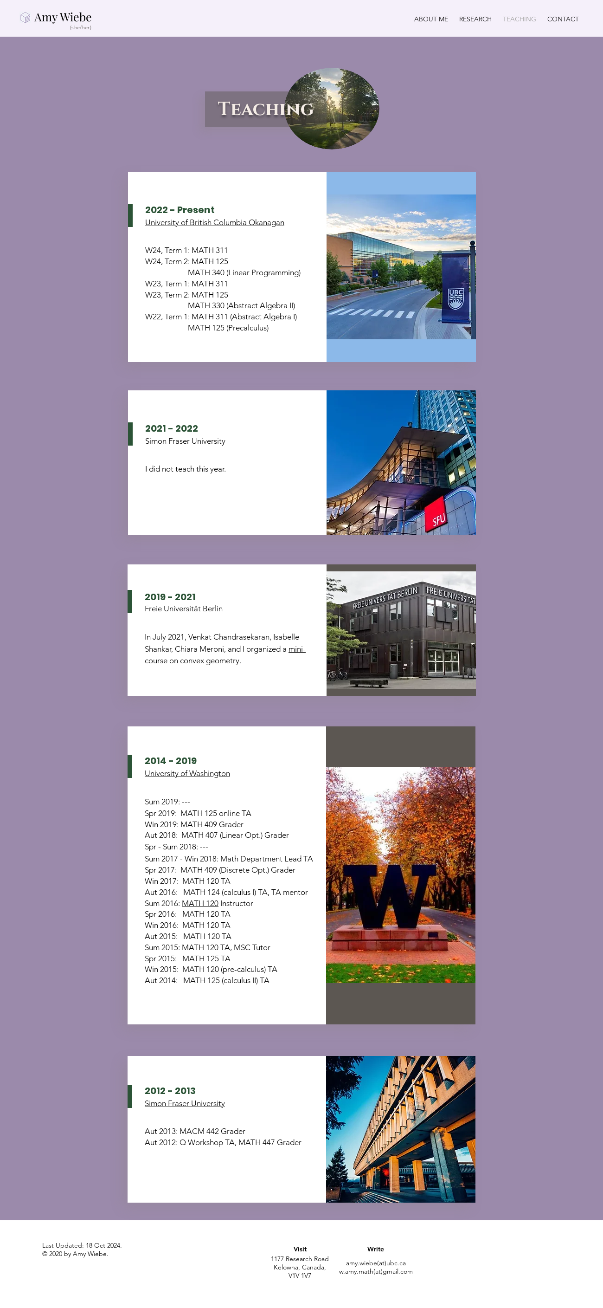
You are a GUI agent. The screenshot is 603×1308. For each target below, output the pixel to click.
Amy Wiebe (63, 16)
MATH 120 (200, 903)
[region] (301, 1261)
